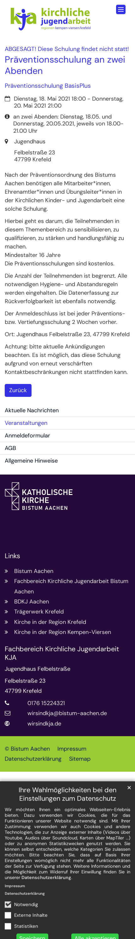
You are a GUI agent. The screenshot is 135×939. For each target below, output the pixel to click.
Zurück (18, 390)
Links (12, 556)
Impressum (15, 917)
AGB (10, 448)
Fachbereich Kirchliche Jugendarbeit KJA (62, 653)
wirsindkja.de (44, 723)
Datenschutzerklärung (46, 908)
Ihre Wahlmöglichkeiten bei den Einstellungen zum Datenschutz (67, 825)
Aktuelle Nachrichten (32, 410)
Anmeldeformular (27, 435)
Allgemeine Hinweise (31, 460)
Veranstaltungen (26, 423)
